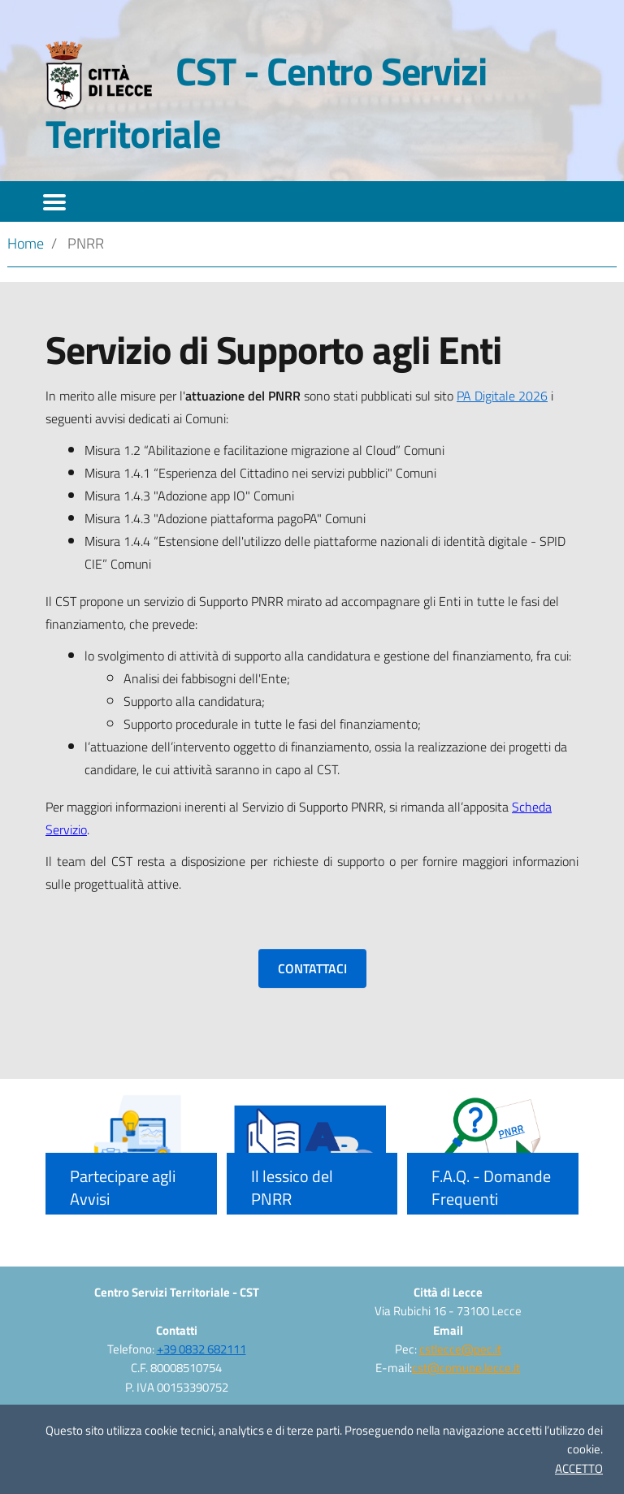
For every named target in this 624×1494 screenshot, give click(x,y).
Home (25, 243)
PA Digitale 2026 (502, 395)
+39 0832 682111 (201, 1349)
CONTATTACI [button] (312, 968)
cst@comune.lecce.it (466, 1367)
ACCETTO (579, 1468)
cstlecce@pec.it (460, 1349)
